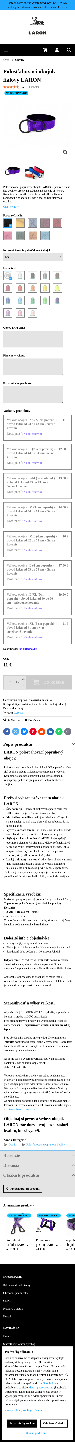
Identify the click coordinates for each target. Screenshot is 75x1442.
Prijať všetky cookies (22, 1423)
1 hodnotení (33, 86)
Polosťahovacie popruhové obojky (45, 1144)
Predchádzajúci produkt (22, 1188)
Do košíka (53, 682)
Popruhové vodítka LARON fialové (17, 1242)
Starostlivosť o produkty (21, 1109)
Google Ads (49, 1383)
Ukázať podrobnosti (37, 1433)
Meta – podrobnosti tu (41, 1387)
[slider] (11, 87)
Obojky (13, 1144)
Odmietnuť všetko (54, 1423)
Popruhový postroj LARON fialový (47, 1242)
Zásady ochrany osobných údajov (23, 1410)
